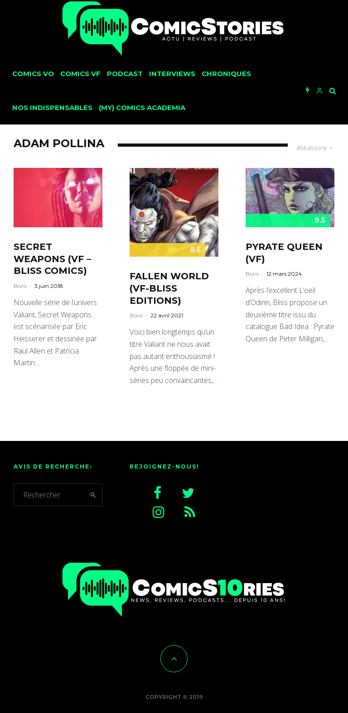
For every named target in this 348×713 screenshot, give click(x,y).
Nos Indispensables (52, 107)
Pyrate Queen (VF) (284, 252)
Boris (20, 285)
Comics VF (80, 73)
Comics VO (33, 73)
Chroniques (226, 73)
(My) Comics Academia (142, 107)
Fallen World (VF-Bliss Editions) (169, 288)
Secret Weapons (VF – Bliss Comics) (52, 258)
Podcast (125, 73)
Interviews (172, 73)
